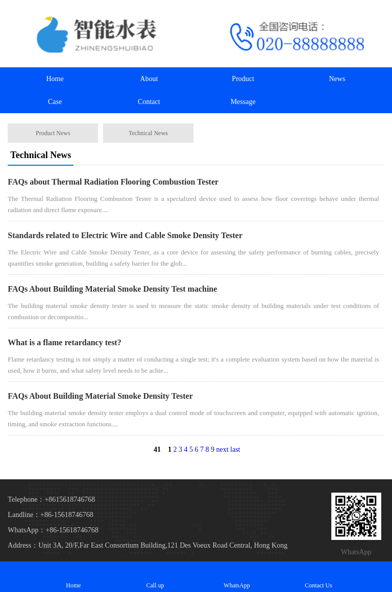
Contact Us (318, 576)
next (222, 449)
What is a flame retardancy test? (64, 342)
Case (55, 102)
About (149, 79)
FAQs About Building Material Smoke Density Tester (100, 396)
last (235, 449)
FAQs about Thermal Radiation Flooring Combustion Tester (113, 181)
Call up (155, 576)
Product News (53, 133)
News (337, 79)
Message (243, 102)
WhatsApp (237, 576)
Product (243, 79)
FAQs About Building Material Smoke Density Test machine (112, 289)
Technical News (148, 133)
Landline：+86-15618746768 (50, 515)
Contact (149, 102)
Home (54, 79)
